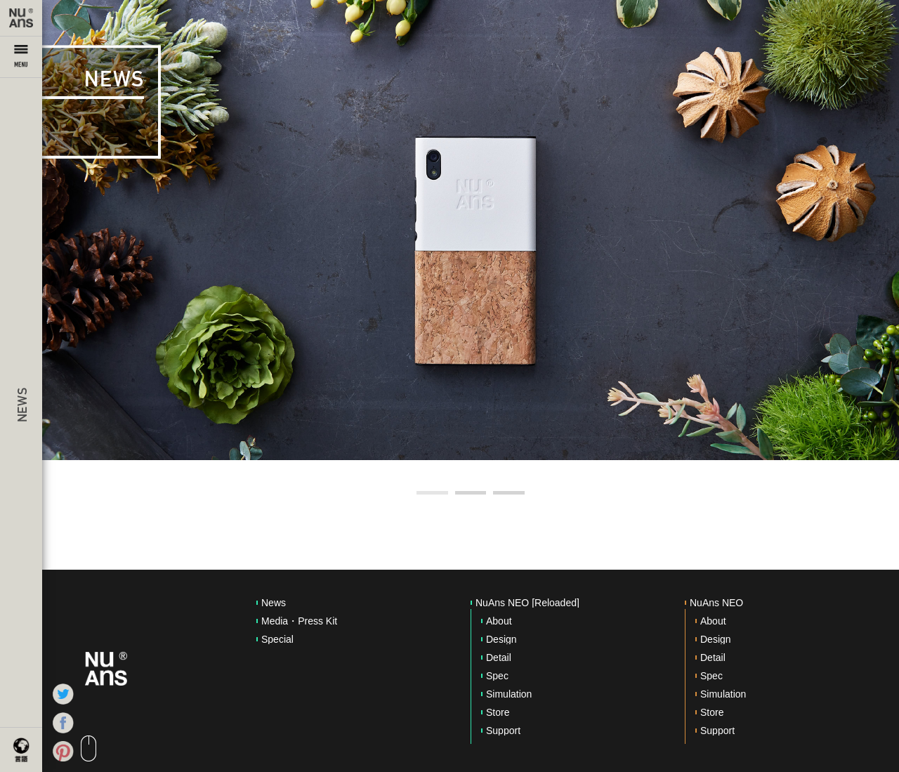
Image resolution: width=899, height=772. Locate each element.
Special (277, 639)
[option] (470, 230)
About (499, 621)
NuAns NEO (716, 603)
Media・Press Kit (299, 621)
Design (501, 639)
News (273, 603)
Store (497, 712)
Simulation (509, 694)
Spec (497, 676)
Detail (498, 657)
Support (503, 730)
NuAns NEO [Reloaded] (527, 603)
